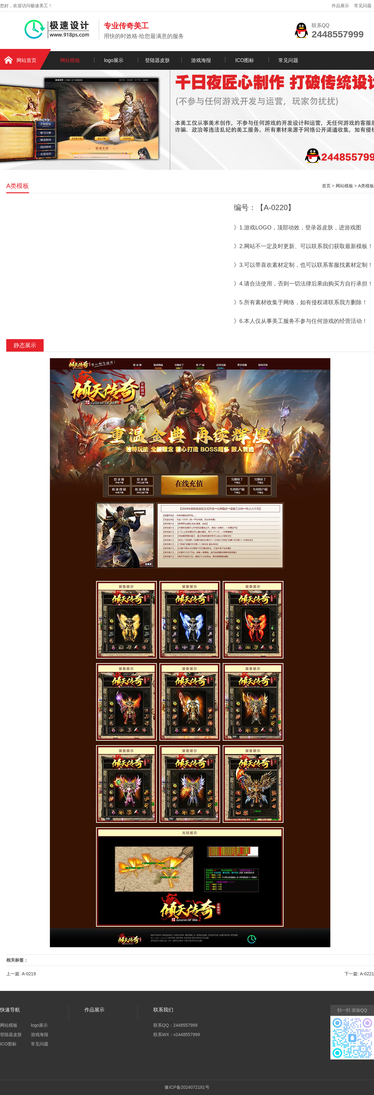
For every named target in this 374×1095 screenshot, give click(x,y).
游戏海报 (201, 60)
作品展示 (340, 5)
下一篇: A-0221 (359, 973)
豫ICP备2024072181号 (187, 1087)
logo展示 (113, 60)
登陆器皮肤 (157, 60)
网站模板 (70, 60)
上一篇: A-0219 (21, 973)
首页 (326, 185)
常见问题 (363, 5)
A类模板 (366, 185)
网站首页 (26, 60)
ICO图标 (244, 60)
